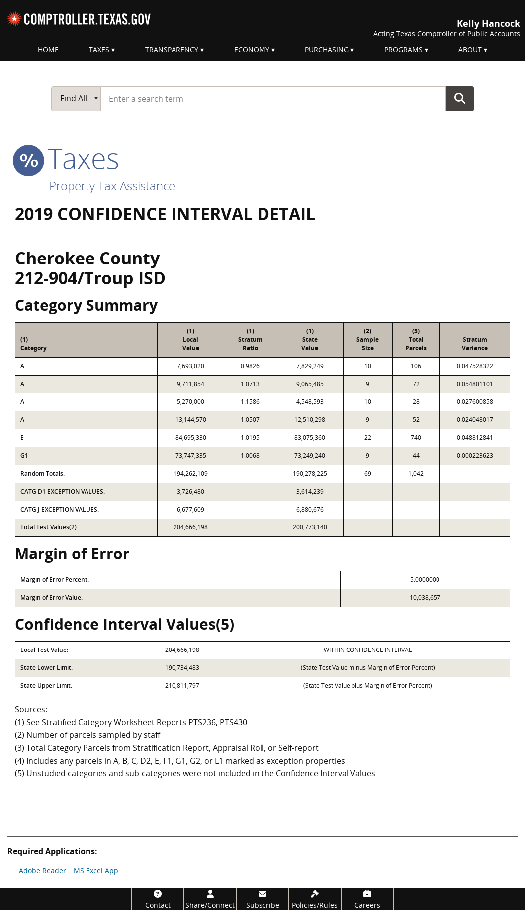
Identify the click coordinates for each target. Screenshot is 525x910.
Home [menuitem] (48, 49)
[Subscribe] (262, 899)
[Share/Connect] (210, 899)
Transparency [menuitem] (171, 49)
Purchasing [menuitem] (327, 49)
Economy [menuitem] (251, 49)
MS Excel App (96, 870)
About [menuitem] (470, 49)
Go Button (460, 98)
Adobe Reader (42, 870)
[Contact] (157, 899)
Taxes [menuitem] (99, 49)
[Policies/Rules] (315, 899)
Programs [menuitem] (403, 49)
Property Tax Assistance (112, 185)
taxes (67, 158)
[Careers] (367, 899)
